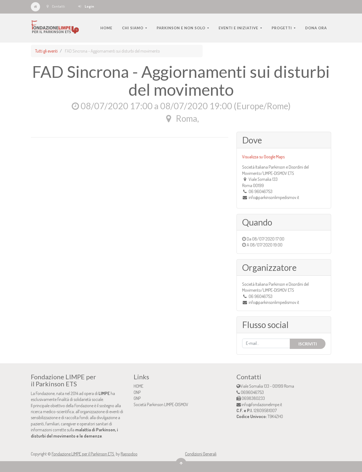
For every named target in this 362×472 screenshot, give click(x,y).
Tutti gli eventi (46, 51)
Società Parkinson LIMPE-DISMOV (161, 404)
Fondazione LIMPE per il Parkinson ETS (83, 454)
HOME (138, 386)
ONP (137, 392)
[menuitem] (106, 28)
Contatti (56, 6)
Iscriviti (307, 343)
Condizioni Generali (200, 454)
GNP (137, 398)
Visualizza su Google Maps (263, 156)
